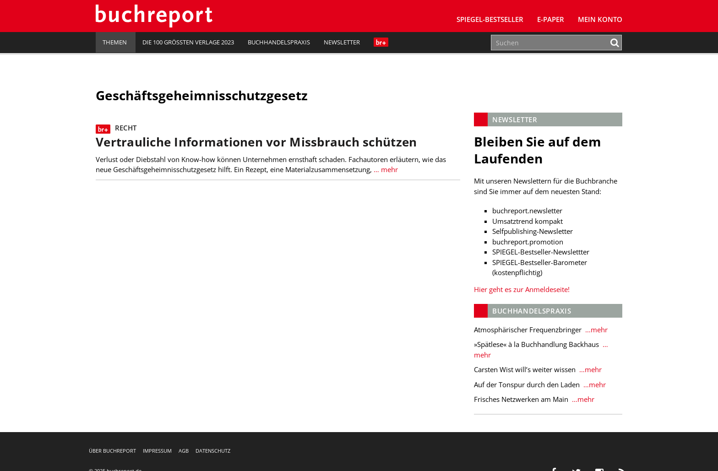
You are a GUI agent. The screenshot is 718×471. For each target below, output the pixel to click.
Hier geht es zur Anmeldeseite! (522, 289)
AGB (184, 450)
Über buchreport (112, 450)
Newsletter (342, 42)
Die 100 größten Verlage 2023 (188, 42)
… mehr (385, 169)
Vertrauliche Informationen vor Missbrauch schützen (256, 142)
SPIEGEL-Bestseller (490, 19)
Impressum (157, 450)
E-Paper (550, 19)
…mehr (595, 329)
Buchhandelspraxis (279, 42)
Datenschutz (213, 450)
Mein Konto (600, 19)
